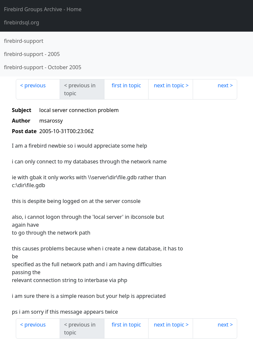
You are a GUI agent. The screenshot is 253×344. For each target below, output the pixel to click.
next (223, 85)
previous (34, 85)
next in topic (169, 85)
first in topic (126, 85)
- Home (43, 9)
